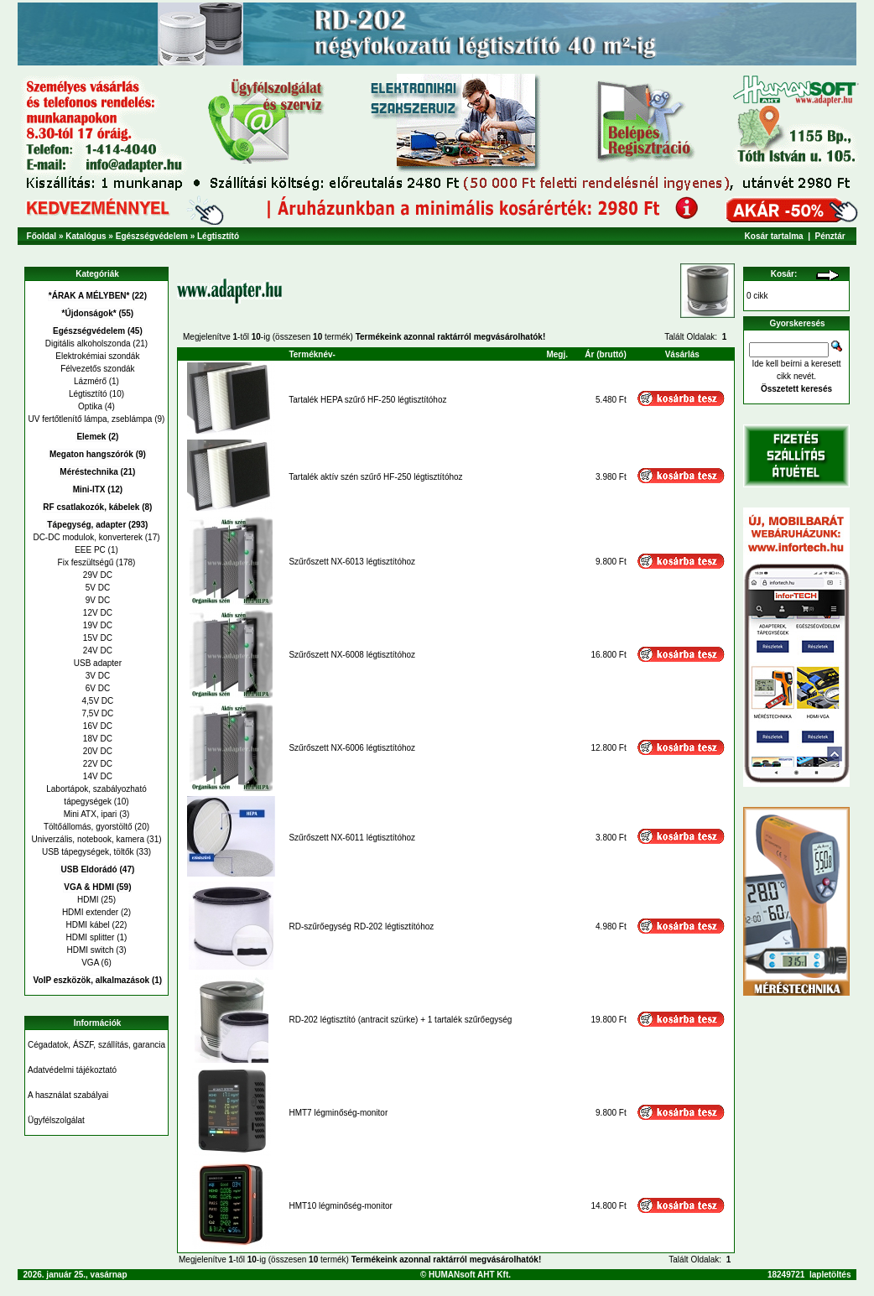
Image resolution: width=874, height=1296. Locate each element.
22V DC (96, 763)
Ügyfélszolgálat (56, 1120)
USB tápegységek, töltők (88, 851)
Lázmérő (90, 381)
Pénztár (830, 236)
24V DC (96, 650)
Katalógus (85, 236)
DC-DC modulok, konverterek (88, 537)
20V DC (96, 751)
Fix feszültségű (86, 562)
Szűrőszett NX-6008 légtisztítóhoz (352, 654)
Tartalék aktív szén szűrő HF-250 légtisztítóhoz (375, 476)
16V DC (96, 726)
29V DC (96, 575)
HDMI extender (90, 912)
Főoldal (42, 236)
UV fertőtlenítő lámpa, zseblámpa (91, 419)
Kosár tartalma (774, 236)
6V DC (96, 688)
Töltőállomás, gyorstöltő (88, 826)
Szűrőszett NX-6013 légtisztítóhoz (352, 561)
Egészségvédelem (152, 236)
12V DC (96, 612)
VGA (90, 962)
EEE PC (90, 549)
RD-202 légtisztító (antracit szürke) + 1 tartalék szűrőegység (400, 1019)
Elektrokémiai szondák (97, 356)
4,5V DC (97, 700)
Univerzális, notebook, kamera (87, 839)
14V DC (96, 776)
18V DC (96, 738)
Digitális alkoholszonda (88, 343)
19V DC (96, 625)
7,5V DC (97, 713)
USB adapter (96, 663)
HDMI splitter (90, 937)
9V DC (96, 600)
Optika (90, 406)
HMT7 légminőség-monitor (338, 1112)
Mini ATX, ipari (90, 814)
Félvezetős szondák (96, 368)
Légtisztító (218, 236)
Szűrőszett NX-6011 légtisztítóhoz (352, 837)
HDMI (88, 899)
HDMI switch (89, 950)
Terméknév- (312, 354)
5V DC (96, 587)
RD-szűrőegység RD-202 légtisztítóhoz (361, 926)
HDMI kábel (88, 924)
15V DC (96, 638)
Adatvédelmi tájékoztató (72, 1070)
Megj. (557, 354)
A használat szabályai (68, 1095)
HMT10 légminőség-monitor (340, 1205)
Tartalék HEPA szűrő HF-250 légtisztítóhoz (367, 399)
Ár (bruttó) (605, 354)
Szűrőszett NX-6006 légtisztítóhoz (352, 747)
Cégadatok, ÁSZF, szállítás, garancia (96, 1044)
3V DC (96, 675)
